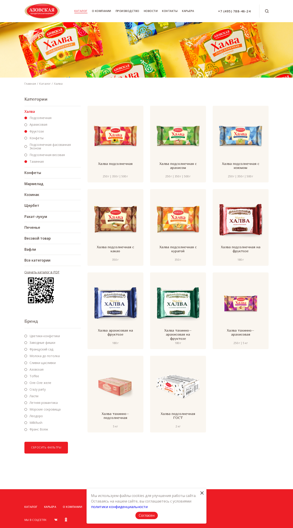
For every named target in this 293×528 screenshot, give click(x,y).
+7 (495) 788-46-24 (234, 11)
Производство (127, 11)
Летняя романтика (44, 403)
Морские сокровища (45, 409)
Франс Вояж (39, 429)
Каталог (80, 11)
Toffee (34, 376)
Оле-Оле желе (40, 383)
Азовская (37, 369)
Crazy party (38, 389)
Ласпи (34, 396)
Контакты (170, 11)
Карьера (188, 11)
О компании (101, 11)
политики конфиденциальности (119, 506)
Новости (151, 11)
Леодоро (36, 416)
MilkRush (36, 422)
